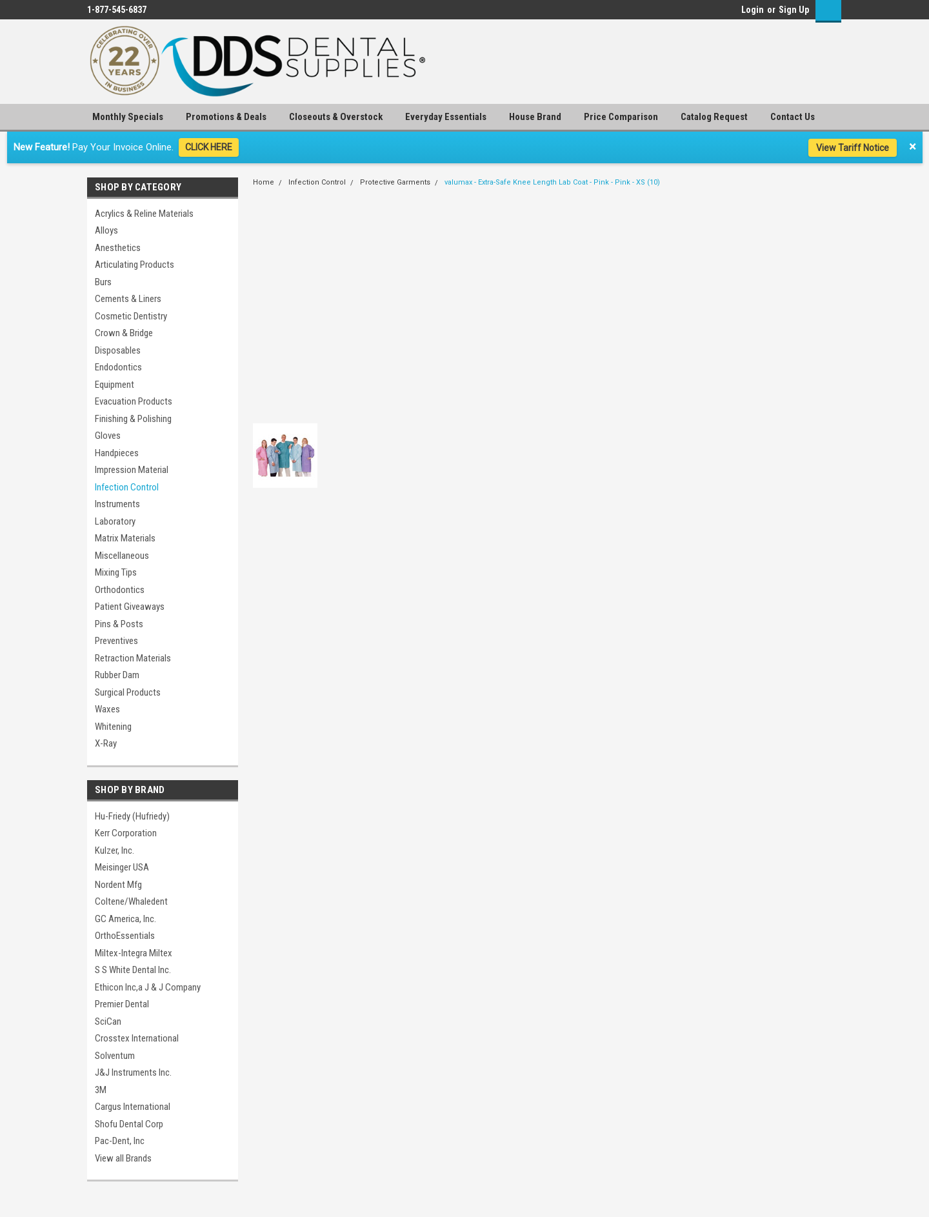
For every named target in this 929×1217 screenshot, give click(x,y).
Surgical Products (128, 692)
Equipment (114, 384)
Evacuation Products (133, 401)
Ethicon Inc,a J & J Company (148, 987)
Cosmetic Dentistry (131, 316)
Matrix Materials (125, 538)
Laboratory (115, 521)
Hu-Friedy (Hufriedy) (132, 816)
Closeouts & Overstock (336, 117)
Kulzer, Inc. (114, 850)
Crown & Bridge (124, 333)
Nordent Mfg (118, 884)
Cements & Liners (128, 299)
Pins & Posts (119, 624)
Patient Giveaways (130, 606)
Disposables (118, 350)
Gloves (108, 435)
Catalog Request (714, 117)
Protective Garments (395, 182)
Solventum (115, 1055)
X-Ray (106, 743)
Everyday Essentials (445, 117)
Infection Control (127, 487)
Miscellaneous (122, 555)
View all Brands (123, 1158)
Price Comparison (621, 117)
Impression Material (131, 470)
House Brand (535, 117)
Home (263, 182)
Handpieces (117, 453)
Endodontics (118, 367)
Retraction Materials (133, 658)
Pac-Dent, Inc (120, 1141)
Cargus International (132, 1106)
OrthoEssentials (125, 935)
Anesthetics (118, 248)
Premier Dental (122, 1004)
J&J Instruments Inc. (133, 1072)
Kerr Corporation (126, 833)
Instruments (117, 504)
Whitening (113, 726)
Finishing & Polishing (133, 419)
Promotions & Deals (226, 117)
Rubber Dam (117, 675)
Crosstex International (137, 1038)
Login (752, 10)
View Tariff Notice (852, 148)
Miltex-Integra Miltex (133, 953)
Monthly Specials (127, 117)
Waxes (107, 709)
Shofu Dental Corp (129, 1124)
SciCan (108, 1021)
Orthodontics (120, 590)
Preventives (116, 641)
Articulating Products (134, 264)
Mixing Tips (116, 572)
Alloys (106, 230)
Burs (103, 282)
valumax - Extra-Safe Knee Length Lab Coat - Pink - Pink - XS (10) (552, 182)
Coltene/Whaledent (131, 901)
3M (100, 1090)
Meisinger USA (122, 867)
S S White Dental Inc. (133, 970)
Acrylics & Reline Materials (144, 213)
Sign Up (794, 10)
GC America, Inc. (125, 919)
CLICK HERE (208, 147)
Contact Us (792, 117)
